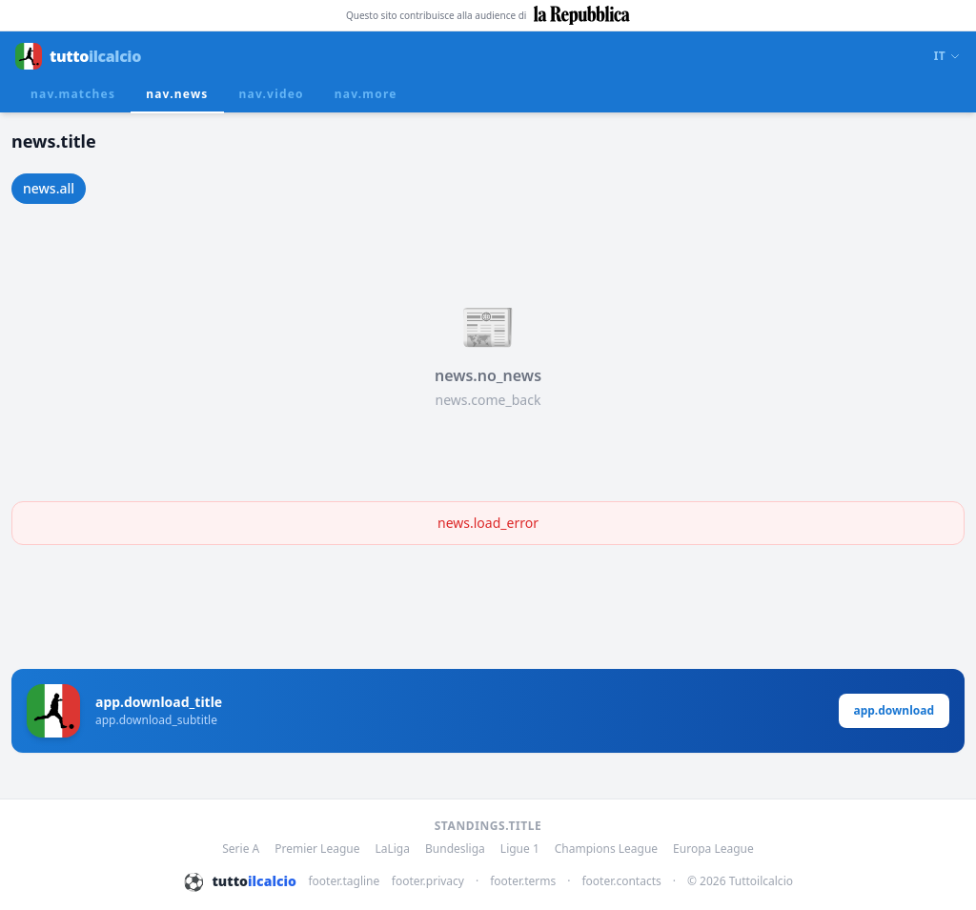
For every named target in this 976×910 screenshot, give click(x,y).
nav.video (271, 94)
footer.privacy (428, 881)
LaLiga (392, 849)
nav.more (366, 94)
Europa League (713, 849)
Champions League (606, 849)
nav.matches (72, 94)
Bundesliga (455, 849)
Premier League (316, 849)
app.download (894, 710)
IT (947, 56)
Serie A (240, 849)
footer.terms (523, 881)
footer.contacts (621, 881)
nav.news (177, 94)
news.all (48, 188)
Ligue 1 (519, 849)
